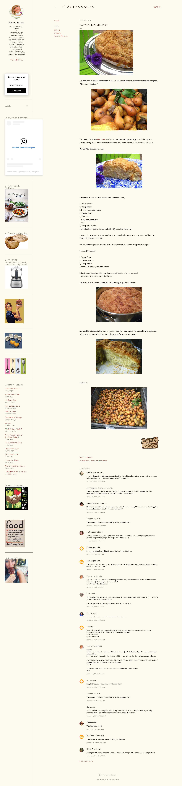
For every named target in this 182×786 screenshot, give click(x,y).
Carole (89, 594)
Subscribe (16, 91)
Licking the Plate (11, 460)
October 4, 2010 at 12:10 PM (95, 687)
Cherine (89, 722)
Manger (8, 423)
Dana (88, 707)
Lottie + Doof (10, 412)
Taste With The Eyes (13, 389)
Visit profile (16, 60)
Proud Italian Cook (93, 503)
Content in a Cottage (13, 418)
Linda (88, 627)
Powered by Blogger (107, 775)
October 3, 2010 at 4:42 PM (95, 607)
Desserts (57, 33)
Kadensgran (91, 547)
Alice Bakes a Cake (12, 406)
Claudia (89, 613)
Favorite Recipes (61, 36)
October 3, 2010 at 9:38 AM (95, 587)
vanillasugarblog (92, 472)
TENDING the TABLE (13, 429)
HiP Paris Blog (10, 400)
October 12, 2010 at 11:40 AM (96, 742)
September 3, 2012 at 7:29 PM (96, 756)
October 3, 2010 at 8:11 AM (95, 554)
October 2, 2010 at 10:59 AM (95, 481)
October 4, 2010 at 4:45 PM (95, 700)
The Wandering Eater (13, 443)
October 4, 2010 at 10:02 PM (96, 716)
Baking (57, 30)
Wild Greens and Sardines (15, 466)
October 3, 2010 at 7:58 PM (95, 620)
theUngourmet (92, 532)
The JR (89, 680)
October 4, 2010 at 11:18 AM (95, 640)
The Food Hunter (93, 736)
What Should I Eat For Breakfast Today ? (14, 436)
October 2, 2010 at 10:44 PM (96, 525)
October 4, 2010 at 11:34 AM (95, 674)
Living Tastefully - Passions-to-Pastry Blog (16, 473)
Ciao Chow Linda (11, 454)
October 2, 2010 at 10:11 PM (95, 512)
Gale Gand (101, 139)
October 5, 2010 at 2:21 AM (95, 729)
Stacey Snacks (78, 7)
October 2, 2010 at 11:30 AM (95, 497)
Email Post (88, 457)
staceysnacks (25, 172)
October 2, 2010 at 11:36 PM (95, 541)
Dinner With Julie (12, 449)
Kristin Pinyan (92, 749)
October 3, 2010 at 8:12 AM (95, 570)
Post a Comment (86, 761)
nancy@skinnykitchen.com (97, 488)
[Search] (157, 7)
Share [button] (56, 21)
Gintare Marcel (114, 779)
